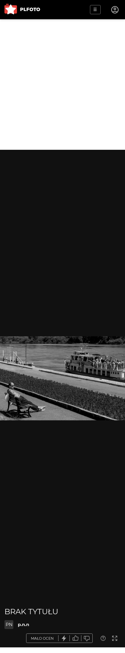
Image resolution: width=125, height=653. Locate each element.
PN (9, 624)
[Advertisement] (62, 84)
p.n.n (23, 624)
